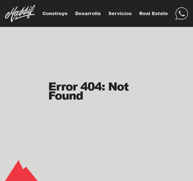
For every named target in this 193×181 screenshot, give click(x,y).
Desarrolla (88, 13)
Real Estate (153, 13)
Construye (55, 13)
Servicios (120, 13)
